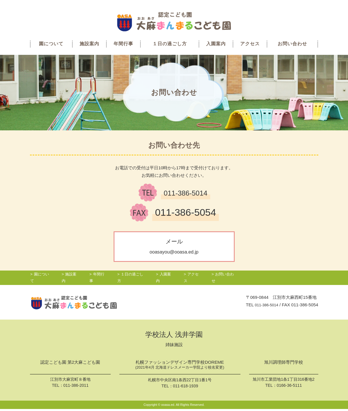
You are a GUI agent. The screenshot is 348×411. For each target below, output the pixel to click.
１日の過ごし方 (170, 43)
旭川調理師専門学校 (283, 364)
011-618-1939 (185, 388)
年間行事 (123, 43)
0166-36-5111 (289, 386)
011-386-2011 (76, 387)
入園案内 (216, 43)
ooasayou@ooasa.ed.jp (174, 251)
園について (51, 43)
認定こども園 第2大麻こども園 (70, 364)
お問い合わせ (292, 43)
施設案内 (89, 43)
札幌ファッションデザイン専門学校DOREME (179, 367)
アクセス (250, 43)
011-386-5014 (264, 306)
